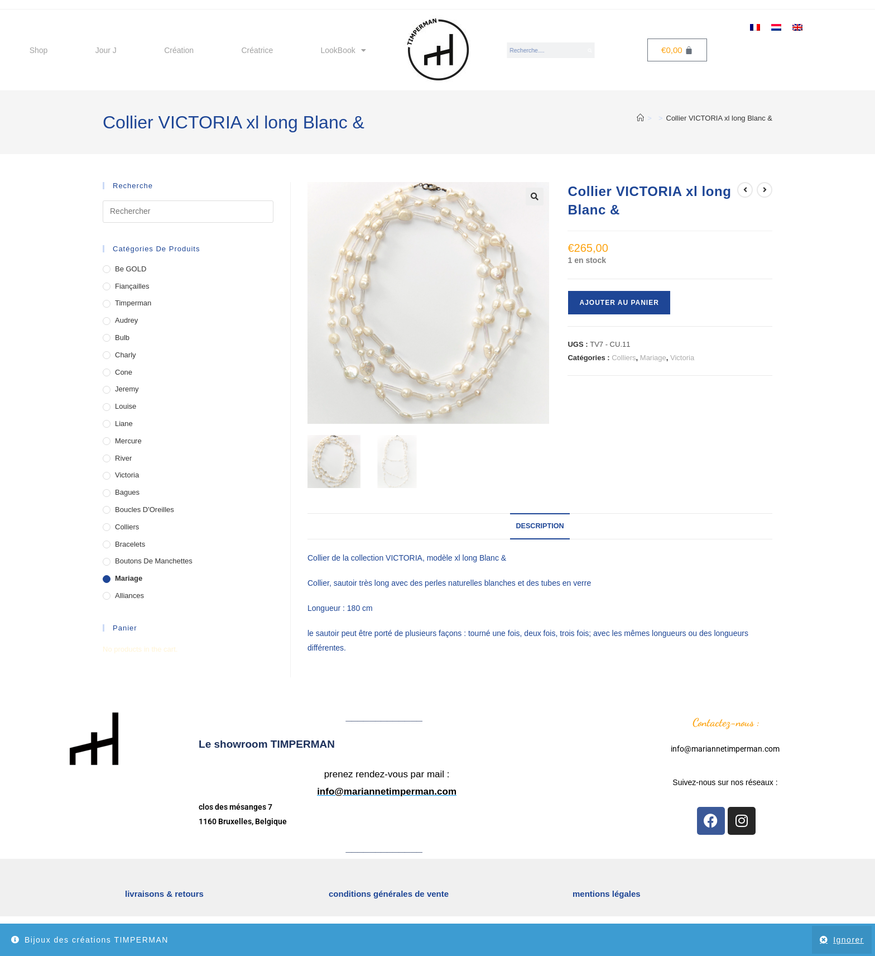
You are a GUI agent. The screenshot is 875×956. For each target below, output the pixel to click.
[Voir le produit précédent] (745, 190)
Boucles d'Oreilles (144, 509)
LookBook (343, 50)
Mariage (653, 357)
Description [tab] (540, 526)
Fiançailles (132, 286)
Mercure (128, 441)
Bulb (122, 337)
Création (179, 50)
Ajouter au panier (618, 303)
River (123, 458)
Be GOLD (130, 269)
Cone (123, 372)
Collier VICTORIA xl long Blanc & (719, 118)
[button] (535, 196)
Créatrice (257, 50)
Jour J (106, 50)
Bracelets (130, 544)
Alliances (129, 595)
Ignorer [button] (848, 939)
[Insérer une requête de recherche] (188, 211)
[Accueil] (640, 118)
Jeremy (127, 389)
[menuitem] (755, 27)
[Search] (590, 50)
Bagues (127, 492)
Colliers (624, 357)
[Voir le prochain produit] (764, 190)
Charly (125, 355)
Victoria (682, 357)
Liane (124, 423)
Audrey (126, 320)
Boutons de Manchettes (154, 561)
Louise (125, 406)
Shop (39, 50)
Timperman (133, 303)
